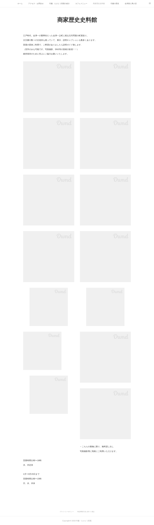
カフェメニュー (81, 4)
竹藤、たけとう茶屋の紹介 (59, 4)
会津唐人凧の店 (131, 4)
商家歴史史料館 (99, 4)
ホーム (20, 4)
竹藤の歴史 (115, 4)
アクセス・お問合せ (36, 4)
